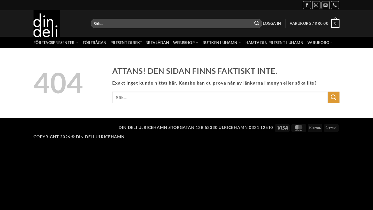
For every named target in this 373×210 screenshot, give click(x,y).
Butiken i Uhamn (222, 42)
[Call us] (335, 5)
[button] (272, 23)
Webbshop (186, 42)
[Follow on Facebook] (307, 5)
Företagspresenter (56, 42)
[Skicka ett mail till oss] (325, 5)
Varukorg (320, 42)
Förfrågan (94, 42)
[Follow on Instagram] (316, 5)
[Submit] (257, 24)
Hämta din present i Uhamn (274, 42)
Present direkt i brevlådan (139, 42)
